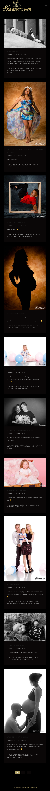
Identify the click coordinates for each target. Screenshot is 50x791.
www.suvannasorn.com (31, 787)
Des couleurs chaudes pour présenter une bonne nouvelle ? (25, 151)
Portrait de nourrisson (15, 645)
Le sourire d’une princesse (16, 490)
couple (31, 601)
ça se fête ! (11, 369)
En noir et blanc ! (13, 51)
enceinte (15, 164)
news (21, 70)
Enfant (26, 68)
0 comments (11, 54)
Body (23, 326)
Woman (24, 166)
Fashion (38, 68)
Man (8, 70)
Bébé (19, 326)
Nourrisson (16, 446)
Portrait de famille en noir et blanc (20, 430)
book (21, 68)
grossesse (35, 164)
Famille (32, 68)
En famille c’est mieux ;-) (15, 584)
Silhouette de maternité (16, 314)
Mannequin (14, 70)
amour (14, 326)
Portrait (25, 388)
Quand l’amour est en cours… (17, 737)
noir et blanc (28, 70)
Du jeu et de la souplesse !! (16, 222)
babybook (15, 68)
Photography (11, 72)
